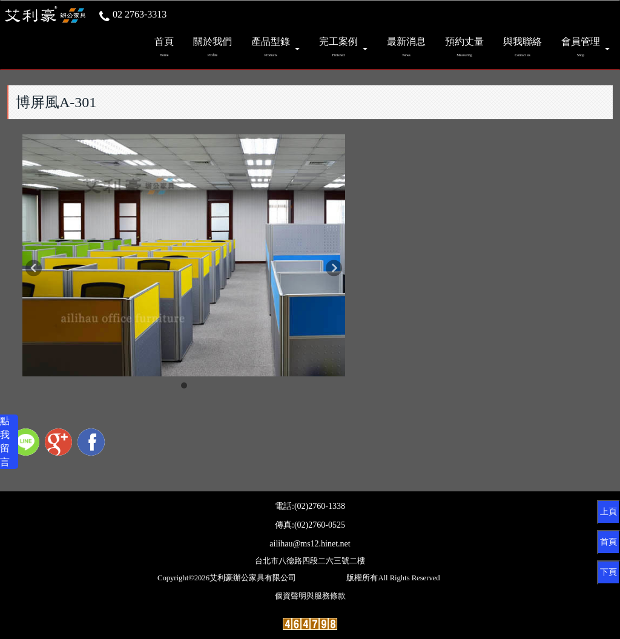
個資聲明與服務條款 (310, 596)
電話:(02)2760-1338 (310, 506)
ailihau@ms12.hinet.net (309, 543)
